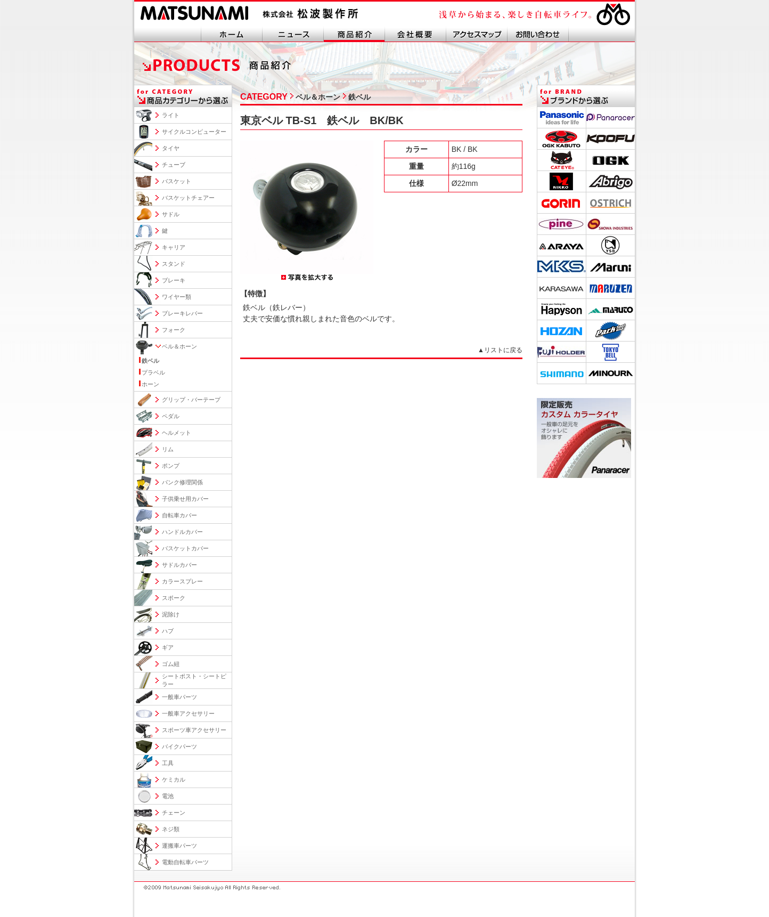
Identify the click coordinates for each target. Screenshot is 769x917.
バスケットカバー (185, 548)
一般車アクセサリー (188, 713)
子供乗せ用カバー (185, 499)
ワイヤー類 (176, 297)
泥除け (170, 614)
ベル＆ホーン (179, 346)
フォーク (173, 330)
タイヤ (170, 148)
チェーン (173, 812)
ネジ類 (170, 829)
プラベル (153, 372)
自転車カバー (179, 515)
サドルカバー (179, 565)
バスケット (176, 181)
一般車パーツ (179, 697)
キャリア (173, 247)
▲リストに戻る (500, 350)
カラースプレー (182, 581)
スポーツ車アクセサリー (194, 730)
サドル (170, 214)
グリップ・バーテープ (191, 399)
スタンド (173, 264)
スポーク (173, 598)
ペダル (170, 416)
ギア (168, 647)
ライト (170, 115)
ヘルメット (176, 432)
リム (168, 449)
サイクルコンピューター (194, 131)
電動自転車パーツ (185, 862)
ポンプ (170, 465)
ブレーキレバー (182, 313)
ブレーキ (173, 280)
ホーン (150, 384)
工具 (168, 763)
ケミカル (173, 779)
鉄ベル (150, 361)
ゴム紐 (170, 664)
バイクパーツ (179, 746)
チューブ (173, 164)
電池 (168, 796)
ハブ (168, 631)
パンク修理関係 (182, 482)
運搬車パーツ (179, 845)
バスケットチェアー (188, 197)
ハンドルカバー (182, 532)
